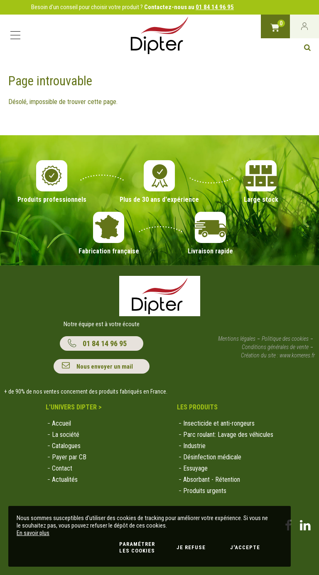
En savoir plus (33, 533)
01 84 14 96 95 (215, 7)
